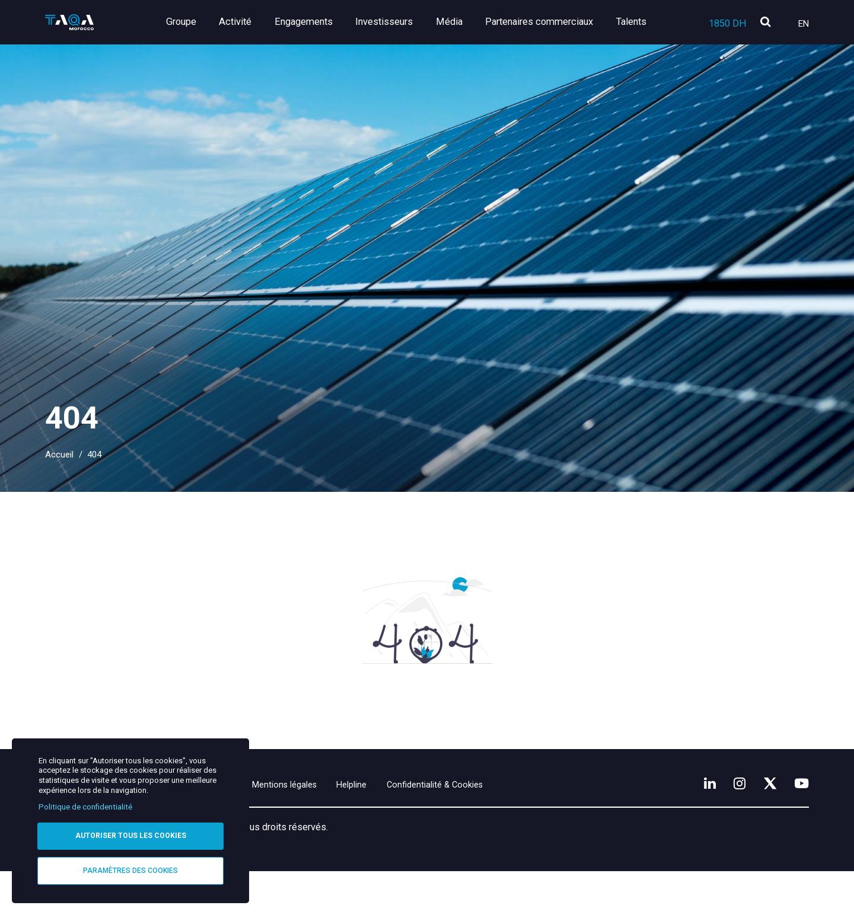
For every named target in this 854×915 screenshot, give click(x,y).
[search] (765, 22)
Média (454, 21)
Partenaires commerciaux (541, 21)
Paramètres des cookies (130, 870)
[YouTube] (800, 824)
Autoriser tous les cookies (130, 834)
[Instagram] (730, 824)
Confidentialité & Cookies (509, 826)
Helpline (409, 826)
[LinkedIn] (697, 824)
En (803, 23)
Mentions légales (327, 826)
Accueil (59, 454)
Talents (631, 21)
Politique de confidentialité (85, 805)
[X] (764, 824)
